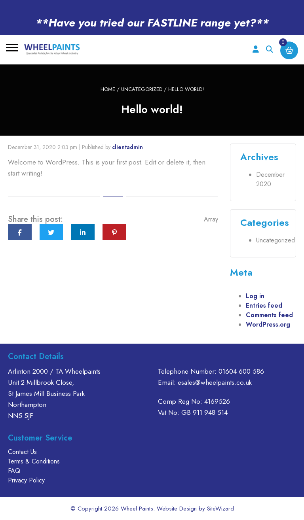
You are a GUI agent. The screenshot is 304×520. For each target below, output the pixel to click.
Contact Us (22, 451)
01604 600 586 (241, 371)
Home (108, 89)
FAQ (14, 470)
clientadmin (127, 147)
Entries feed (264, 305)
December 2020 (270, 179)
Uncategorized (141, 89)
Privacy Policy (26, 480)
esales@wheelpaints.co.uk (215, 382)
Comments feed (269, 315)
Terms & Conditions (34, 461)
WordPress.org (268, 324)
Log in (255, 296)
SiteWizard (220, 508)
